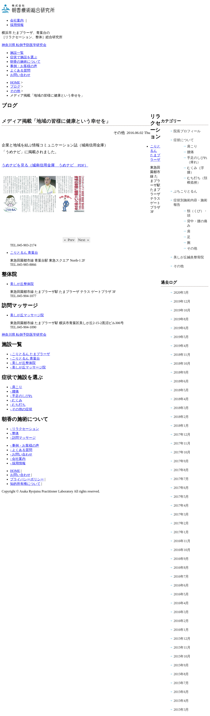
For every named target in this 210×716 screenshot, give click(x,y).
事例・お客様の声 (23, 66)
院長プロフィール (187, 131)
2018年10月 (182, 363)
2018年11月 (182, 354)
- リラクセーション (24, 429)
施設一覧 (17, 53)
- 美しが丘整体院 (23, 363)
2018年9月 (181, 372)
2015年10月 (182, 656)
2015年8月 (181, 674)
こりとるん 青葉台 (24, 252)
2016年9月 (181, 559)
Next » (83, 240)
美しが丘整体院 (22, 284)
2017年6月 (181, 488)
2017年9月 (181, 461)
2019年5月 (181, 337)
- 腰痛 (14, 391)
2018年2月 (181, 417)
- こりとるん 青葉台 (25, 358)
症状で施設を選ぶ (23, 57)
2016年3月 (181, 612)
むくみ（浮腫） (195, 170)
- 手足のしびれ (21, 396)
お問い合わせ (20, 75)
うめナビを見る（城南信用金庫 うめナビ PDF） (45, 165)
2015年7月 (181, 683)
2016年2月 (181, 621)
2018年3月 (181, 408)
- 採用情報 (18, 463)
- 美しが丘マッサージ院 (28, 367)
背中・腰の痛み (197, 223)
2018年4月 (181, 399)
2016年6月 (181, 585)
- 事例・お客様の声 (24, 445)
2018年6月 (181, 381)
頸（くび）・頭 (197, 213)
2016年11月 (182, 541)
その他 (15, 91)
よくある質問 (20, 70)
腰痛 (190, 152)
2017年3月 (181, 514)
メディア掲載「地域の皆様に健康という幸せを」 (56, 121)
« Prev (69, 240)
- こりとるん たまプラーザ (30, 354)
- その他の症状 (21, 409)
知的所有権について (25, 484)
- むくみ (16, 400)
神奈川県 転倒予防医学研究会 (24, 45)
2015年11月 (182, 647)
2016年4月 (181, 603)
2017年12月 (182, 434)
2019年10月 (182, 310)
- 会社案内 (18, 459)
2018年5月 (181, 390)
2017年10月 (182, 452)
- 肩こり (16, 387)
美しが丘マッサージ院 (27, 315)
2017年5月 (181, 496)
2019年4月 (181, 346)
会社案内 (17, 20)
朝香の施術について (25, 61)
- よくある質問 (21, 450)
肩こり (192, 146)
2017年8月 (181, 470)
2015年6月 (181, 692)
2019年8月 (181, 319)
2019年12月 (182, 301)
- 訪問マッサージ (23, 437)
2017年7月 (181, 479)
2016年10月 (182, 550)
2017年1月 (181, 532)
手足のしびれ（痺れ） (197, 160)
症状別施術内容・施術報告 (190, 202)
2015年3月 (181, 709)
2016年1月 (181, 629)
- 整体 (14, 433)
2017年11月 (182, 443)
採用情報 (17, 25)
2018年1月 (181, 425)
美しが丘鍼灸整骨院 (189, 257)
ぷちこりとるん (185, 191)
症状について (184, 140)
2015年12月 (182, 638)
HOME (15, 471)
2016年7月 (181, 576)
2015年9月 (181, 665)
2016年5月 (181, 594)
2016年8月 (181, 567)
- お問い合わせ (21, 454)
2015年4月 (181, 700)
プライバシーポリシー (27, 479)
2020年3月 (181, 292)
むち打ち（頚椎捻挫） (197, 180)
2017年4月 (181, 505)
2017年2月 (181, 523)
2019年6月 (181, 328)
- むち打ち (18, 404)
